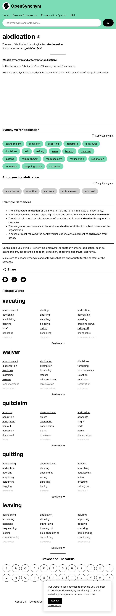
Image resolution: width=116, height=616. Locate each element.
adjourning (8, 481)
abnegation (8, 421)
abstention (46, 421)
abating (44, 310)
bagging (82, 523)
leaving (69, 151)
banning (6, 323)
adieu (80, 477)
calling (43, 328)
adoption (31, 191)
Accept (55, 602)
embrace (49, 191)
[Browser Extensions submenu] (25, 15)
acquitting (8, 477)
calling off (83, 328)
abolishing (8, 314)
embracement (69, 191)
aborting (45, 314)
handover (7, 370)
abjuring (44, 468)
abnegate (82, 416)
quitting (9, 158)
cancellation (47, 426)
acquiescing (84, 472)
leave (55, 151)
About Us (20, 601)
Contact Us (35, 601)
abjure (43, 416)
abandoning (9, 463)
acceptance (12, 191)
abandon (7, 412)
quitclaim (86, 151)
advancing (8, 519)
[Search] (108, 22)
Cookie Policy (54, 607)
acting (43, 477)
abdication (83, 310)
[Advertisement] (58, 99)
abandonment (13, 143)
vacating (13, 300)
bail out (6, 426)
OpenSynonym (26, 6)
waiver (11, 352)
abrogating (83, 314)
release (6, 379)
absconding (46, 472)
